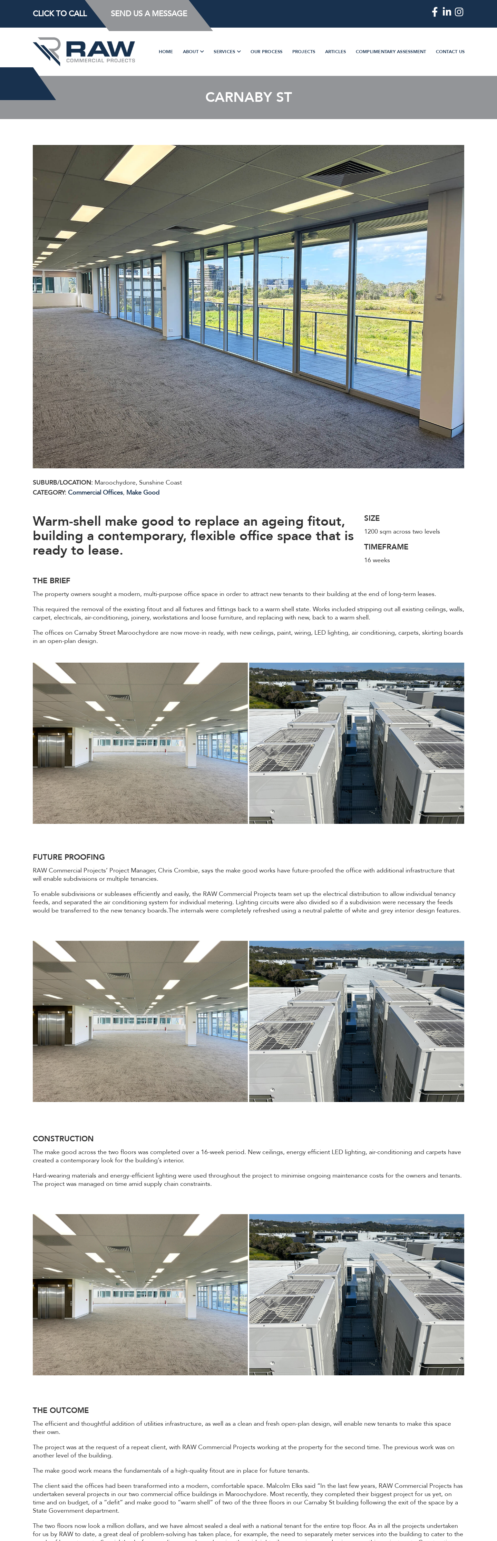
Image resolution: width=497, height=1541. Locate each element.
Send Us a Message (149, 14)
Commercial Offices (95, 492)
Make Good (142, 492)
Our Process (267, 52)
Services (225, 52)
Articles (335, 52)
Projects (303, 52)
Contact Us (450, 52)
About (191, 52)
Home (166, 52)
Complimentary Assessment (391, 52)
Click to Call (60, 14)
